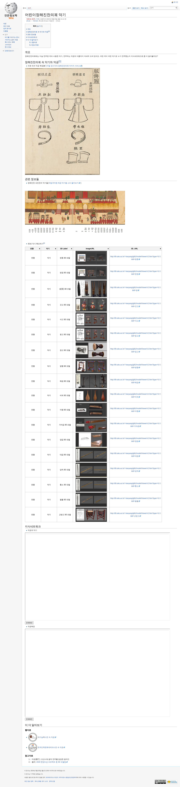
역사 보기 (144, 8)
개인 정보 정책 (29, 781)
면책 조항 (52, 781)
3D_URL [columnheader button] (134, 249)
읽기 (129, 8)
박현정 (29, 19)
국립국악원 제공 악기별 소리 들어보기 (64, 183)
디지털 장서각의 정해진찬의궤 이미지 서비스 (62, 66)
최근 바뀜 (6, 26)
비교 (28, 21)
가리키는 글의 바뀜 (11, 40)
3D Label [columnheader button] (64, 249)
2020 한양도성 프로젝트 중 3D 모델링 (51, 762)
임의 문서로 (7, 28)
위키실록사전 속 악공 (46, 737)
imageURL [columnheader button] (90, 249)
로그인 (176, 2)
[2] (44, 243)
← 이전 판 (34, 21)
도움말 (5, 31)
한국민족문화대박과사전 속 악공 (50, 747)
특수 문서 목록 (10, 42)
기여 (37, 19)
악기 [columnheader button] (48, 249)
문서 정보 (8, 47)
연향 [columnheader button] (32, 249)
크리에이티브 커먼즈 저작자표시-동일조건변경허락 (61, 777)
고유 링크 (8, 45)
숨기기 (39, 26)
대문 (4, 24)
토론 (33, 19)
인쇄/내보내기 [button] (9, 51)
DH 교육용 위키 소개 (41, 781)
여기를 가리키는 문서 (12, 37)
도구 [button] (6, 35)
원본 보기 (136, 8)
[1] (60, 61)
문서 (24, 8)
